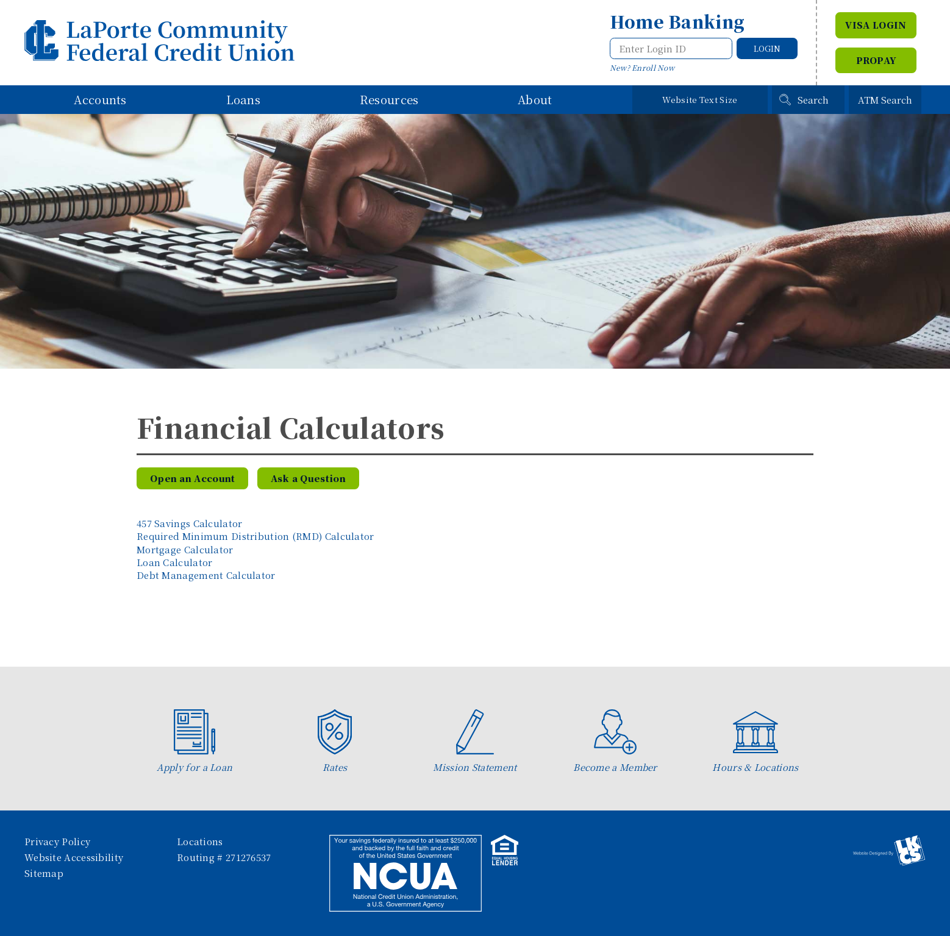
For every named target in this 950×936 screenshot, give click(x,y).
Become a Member (615, 741)
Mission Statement (474, 741)
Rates (334, 741)
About (535, 99)
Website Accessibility (73, 857)
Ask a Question (308, 478)
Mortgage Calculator (185, 549)
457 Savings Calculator (190, 523)
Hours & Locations (755, 741)
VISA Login (875, 24)
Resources (389, 99)
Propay (876, 60)
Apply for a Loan (195, 741)
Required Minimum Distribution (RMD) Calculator (255, 536)
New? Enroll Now (642, 67)
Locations (200, 841)
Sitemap (43, 873)
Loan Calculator (174, 562)
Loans (243, 99)
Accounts (100, 99)
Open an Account (192, 478)
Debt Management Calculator (206, 575)
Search (813, 99)
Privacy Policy (57, 841)
